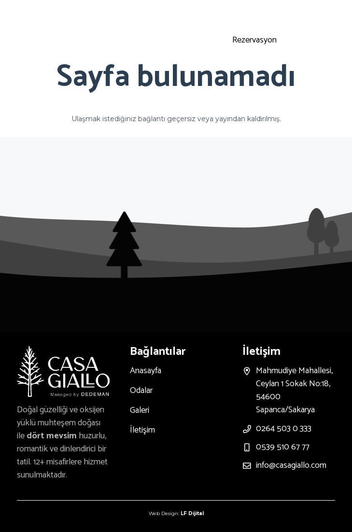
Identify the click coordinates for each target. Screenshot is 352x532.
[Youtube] (261, 16)
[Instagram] (238, 16)
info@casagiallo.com (291, 465)
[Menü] (132, 30)
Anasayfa (145, 371)
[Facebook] (285, 16)
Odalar (141, 390)
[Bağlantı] (83, 30)
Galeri (139, 410)
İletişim (142, 430)
